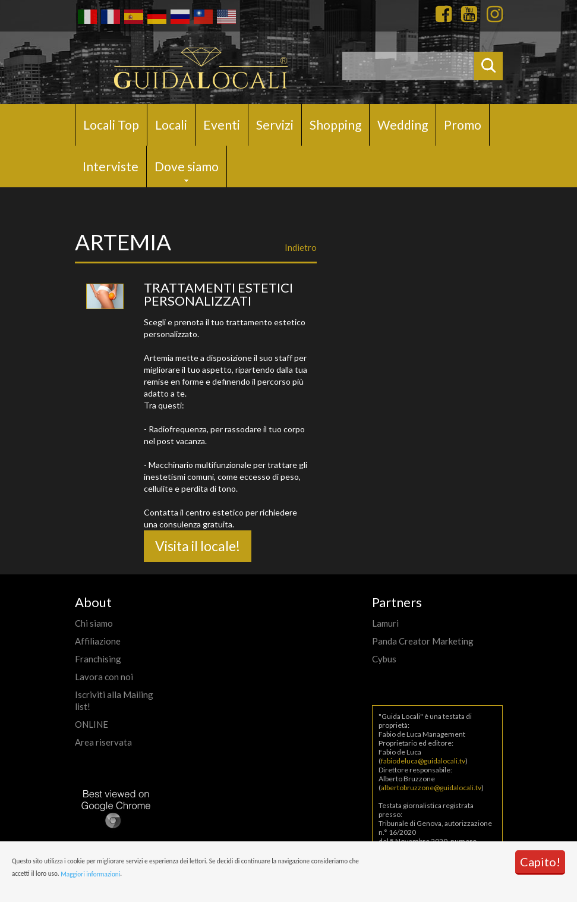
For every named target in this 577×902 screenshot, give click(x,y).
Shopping (335, 124)
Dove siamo (187, 166)
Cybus (384, 658)
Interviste (110, 166)
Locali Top (111, 124)
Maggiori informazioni (90, 874)
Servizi (275, 124)
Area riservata (103, 742)
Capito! (540, 861)
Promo (462, 124)
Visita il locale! (197, 546)
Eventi (221, 124)
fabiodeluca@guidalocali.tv (423, 760)
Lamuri (385, 623)
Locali (171, 124)
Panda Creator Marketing (423, 641)
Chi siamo (94, 623)
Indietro (301, 247)
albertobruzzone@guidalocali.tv (431, 787)
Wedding (402, 124)
